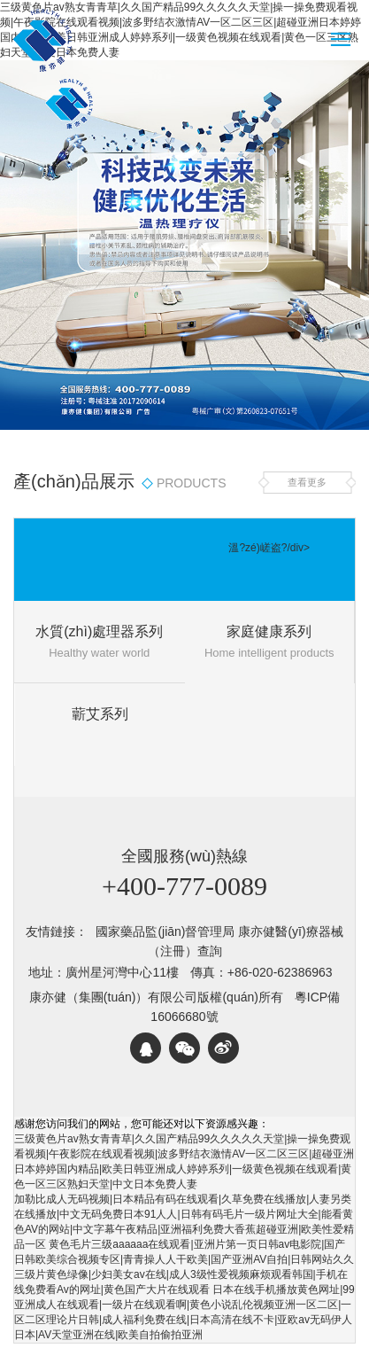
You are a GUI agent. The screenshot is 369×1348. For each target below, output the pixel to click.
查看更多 (307, 482)
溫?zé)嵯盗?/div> (269, 548)
